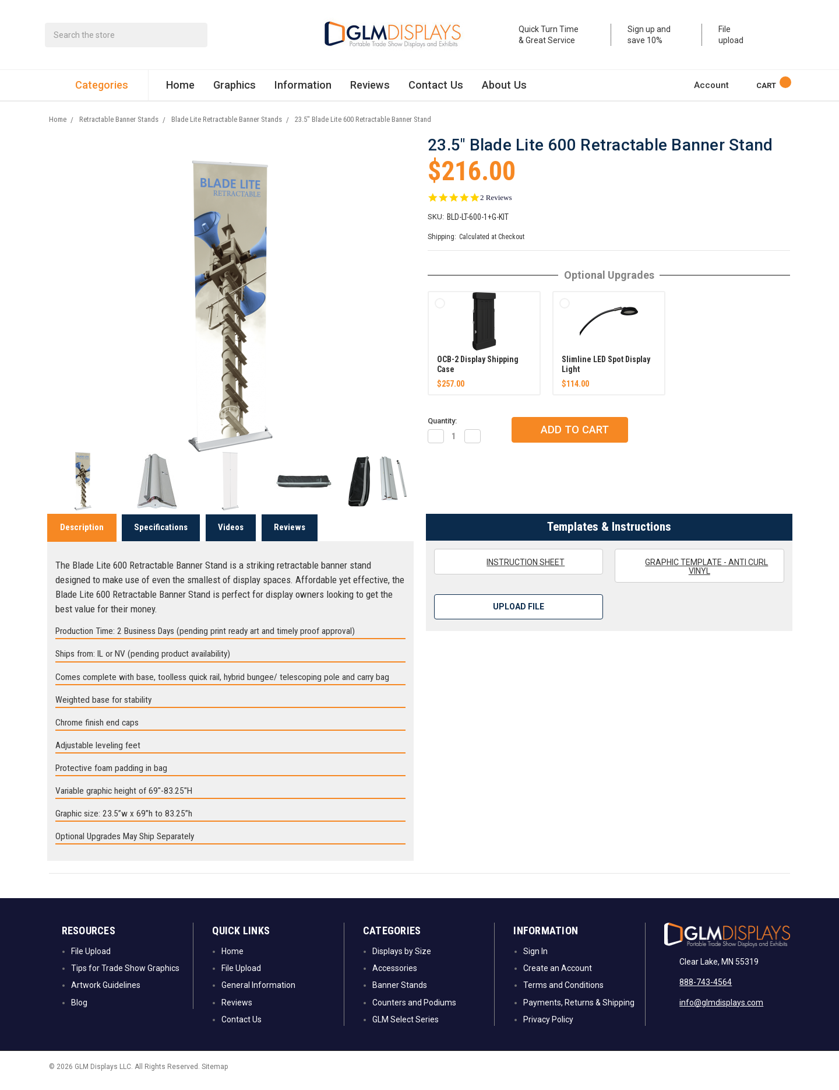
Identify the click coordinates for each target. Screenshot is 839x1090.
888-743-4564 (705, 989)
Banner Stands (399, 992)
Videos (231, 534)
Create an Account (557, 975)
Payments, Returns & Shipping (578, 1009)
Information (303, 87)
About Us (504, 87)
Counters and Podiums (414, 1009)
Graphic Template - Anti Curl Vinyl (699, 573)
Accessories (394, 975)
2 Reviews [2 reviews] (496, 205)
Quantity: (442, 428)
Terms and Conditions (563, 992)
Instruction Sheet (518, 568)
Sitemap (215, 1074)
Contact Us (435, 87)
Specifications (161, 534)
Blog (79, 1009)
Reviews (370, 87)
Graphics (234, 87)
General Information (258, 992)
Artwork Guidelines (105, 992)
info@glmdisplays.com (721, 1009)
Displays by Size (401, 958)
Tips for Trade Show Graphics (125, 975)
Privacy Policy (548, 1027)
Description (82, 534)
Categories (98, 88)
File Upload (91, 958)
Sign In (535, 958)
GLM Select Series (405, 1027)
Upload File (518, 614)
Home (180, 87)
